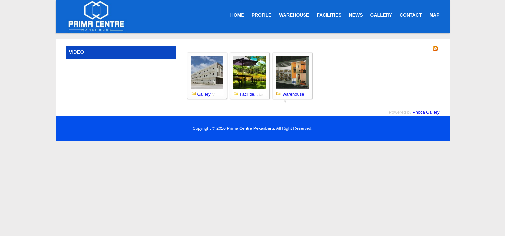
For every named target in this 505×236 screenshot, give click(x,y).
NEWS (356, 15)
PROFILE (262, 15)
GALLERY (381, 15)
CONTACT (411, 15)
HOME (237, 15)
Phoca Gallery (426, 112)
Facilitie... (249, 94)
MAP (434, 15)
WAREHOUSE (294, 15)
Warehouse (293, 94)
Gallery (204, 94)
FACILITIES (329, 15)
